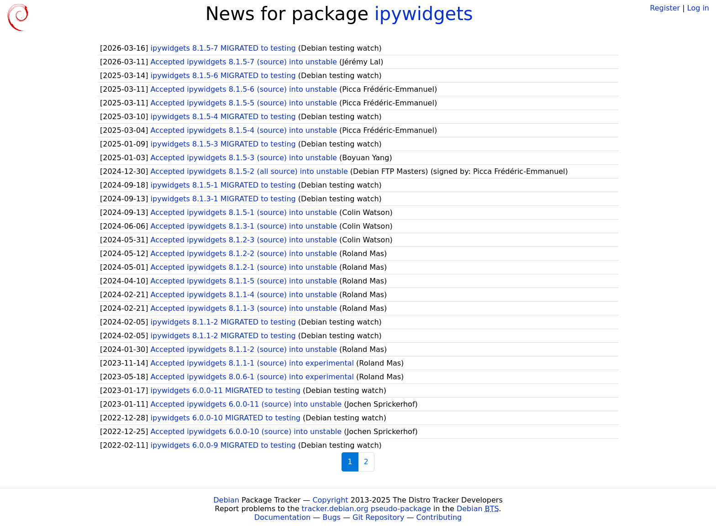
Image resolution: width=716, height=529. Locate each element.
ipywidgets (423, 13)
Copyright (330, 500)
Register (665, 8)
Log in (698, 8)
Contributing (439, 517)
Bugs (331, 517)
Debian (226, 500)
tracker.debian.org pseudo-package (366, 508)
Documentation (282, 517)
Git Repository (378, 517)
